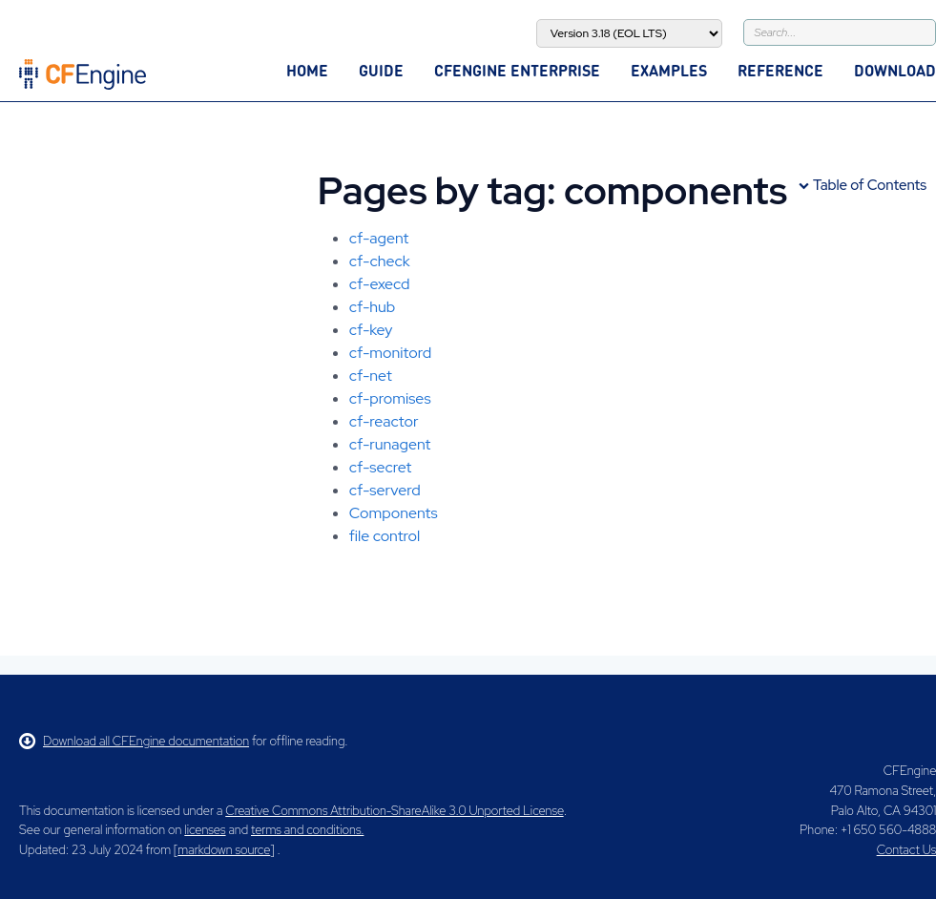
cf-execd (379, 284)
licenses (204, 830)
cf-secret (380, 467)
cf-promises (390, 398)
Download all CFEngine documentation (134, 741)
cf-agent (379, 238)
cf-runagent (390, 444)
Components (393, 513)
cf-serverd (385, 490)
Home (307, 70)
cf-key (371, 330)
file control (384, 536)
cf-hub (372, 307)
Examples (669, 70)
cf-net (370, 376)
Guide (381, 70)
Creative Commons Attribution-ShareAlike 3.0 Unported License (394, 811)
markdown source (223, 850)
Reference (780, 70)
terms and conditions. (307, 830)
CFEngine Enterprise (517, 70)
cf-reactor (384, 421)
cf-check (379, 261)
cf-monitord (390, 353)
